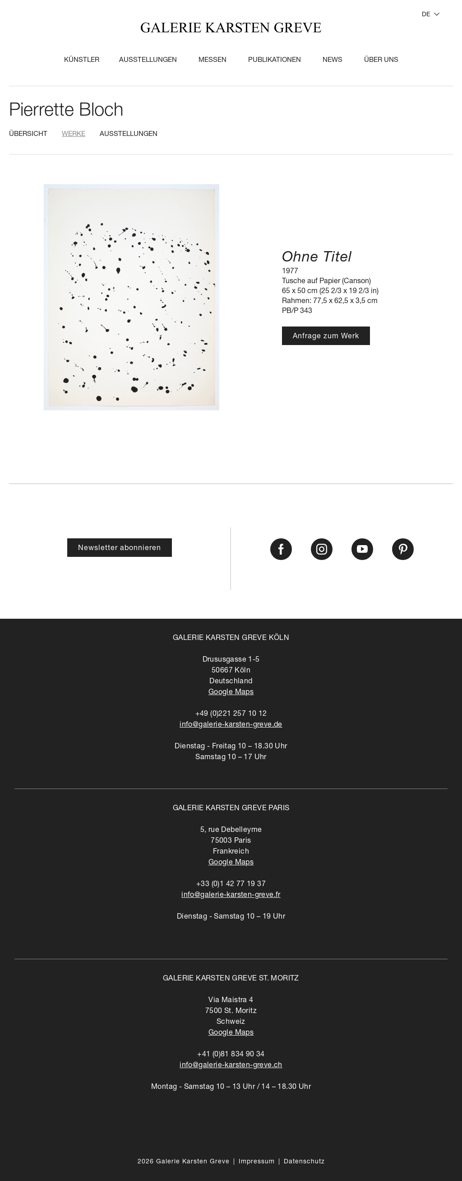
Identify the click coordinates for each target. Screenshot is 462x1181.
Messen (212, 60)
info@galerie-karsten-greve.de (231, 725)
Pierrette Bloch (66, 112)
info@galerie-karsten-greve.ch (231, 1065)
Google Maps (231, 692)
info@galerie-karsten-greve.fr (231, 895)
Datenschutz (304, 1162)
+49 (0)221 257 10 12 (231, 714)
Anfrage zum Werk (326, 337)
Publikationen (274, 60)
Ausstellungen (148, 60)
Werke (73, 134)
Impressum (257, 1162)
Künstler (81, 60)
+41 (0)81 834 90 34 (231, 1055)
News (332, 60)
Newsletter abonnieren (119, 548)
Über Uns (381, 60)
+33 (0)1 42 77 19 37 (231, 884)
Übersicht (28, 134)
